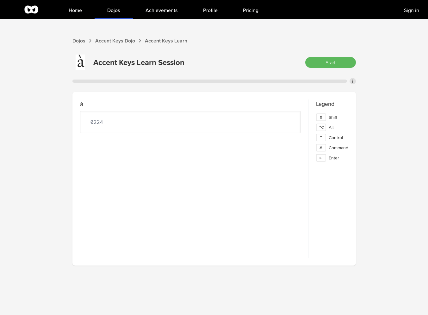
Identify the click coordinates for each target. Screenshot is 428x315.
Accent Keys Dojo (115, 40)
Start (331, 62)
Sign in (411, 10)
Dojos (78, 40)
